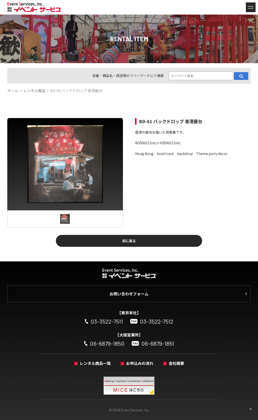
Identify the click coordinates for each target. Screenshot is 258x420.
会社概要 (176, 363)
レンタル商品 (34, 90)
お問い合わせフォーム (129, 294)
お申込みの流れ (139, 363)
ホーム (12, 90)
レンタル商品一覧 (95, 363)
